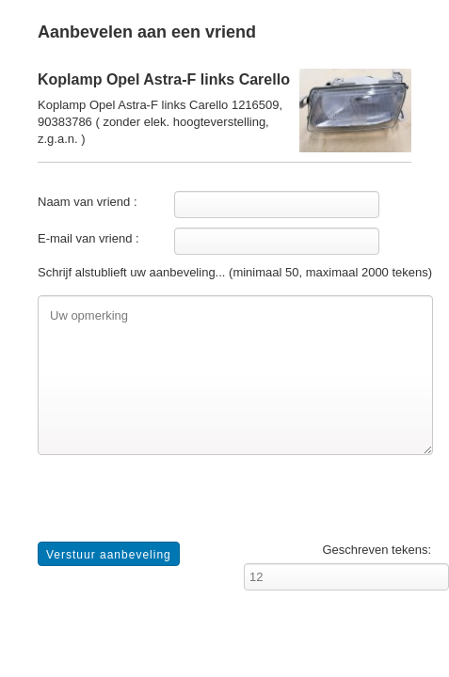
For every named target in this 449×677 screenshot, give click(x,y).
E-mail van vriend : (88, 238)
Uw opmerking (235, 375)
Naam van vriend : (87, 202)
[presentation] (181, 505)
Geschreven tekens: (376, 550)
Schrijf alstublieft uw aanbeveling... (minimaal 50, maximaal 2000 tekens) (235, 272)
